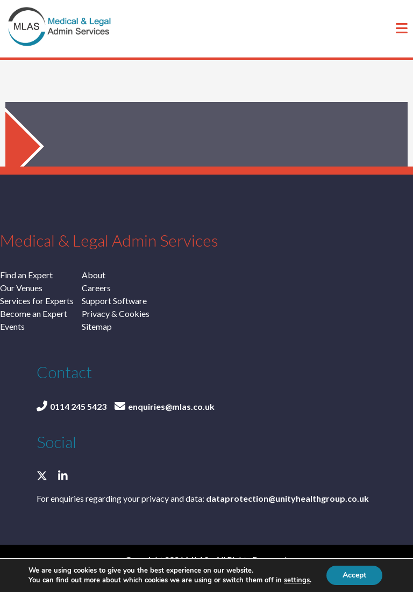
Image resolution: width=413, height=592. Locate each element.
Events (12, 326)
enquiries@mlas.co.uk (165, 406)
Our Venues (21, 288)
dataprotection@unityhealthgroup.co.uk (287, 498)
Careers (96, 288)
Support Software (114, 300)
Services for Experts (37, 300)
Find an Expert (26, 275)
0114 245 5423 (71, 406)
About (93, 275)
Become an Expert (33, 313)
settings (297, 580)
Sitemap (97, 326)
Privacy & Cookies (115, 313)
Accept (354, 575)
